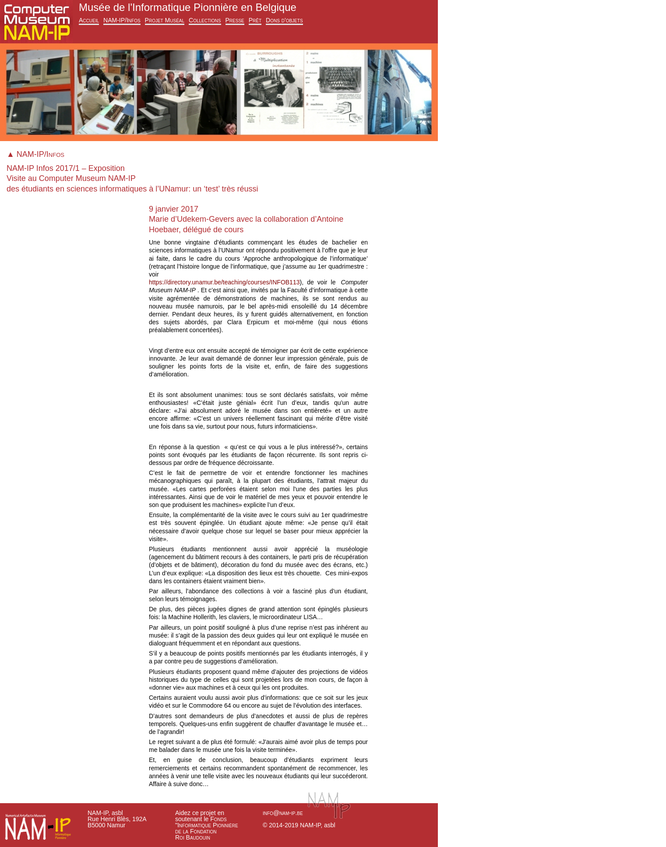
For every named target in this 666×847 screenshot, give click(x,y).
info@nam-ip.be (283, 812)
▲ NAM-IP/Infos (35, 154)
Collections (205, 20)
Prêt (255, 20)
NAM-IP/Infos (122, 20)
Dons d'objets (284, 20)
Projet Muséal (164, 20)
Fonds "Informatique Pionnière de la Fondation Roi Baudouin (206, 828)
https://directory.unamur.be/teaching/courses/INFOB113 (224, 282)
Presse (235, 20)
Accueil (89, 20)
